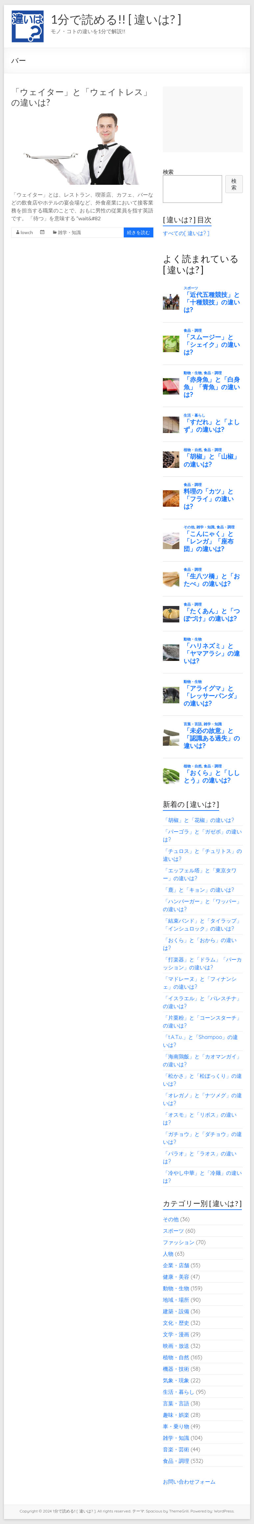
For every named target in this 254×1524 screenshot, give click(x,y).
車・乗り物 (176, 1426)
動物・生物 (176, 1288)
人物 (168, 1253)
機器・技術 (176, 1369)
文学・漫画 (176, 1334)
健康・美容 (176, 1276)
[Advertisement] (203, 119)
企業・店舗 (176, 1265)
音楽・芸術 (176, 1449)
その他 (171, 1219)
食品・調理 (176, 1461)
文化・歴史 (176, 1322)
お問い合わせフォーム (189, 1481)
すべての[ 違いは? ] (186, 233)
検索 (168, 172)
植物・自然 (176, 1357)
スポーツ (173, 1230)
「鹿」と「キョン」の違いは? (198, 889)
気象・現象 (176, 1380)
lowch (27, 232)
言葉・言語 (176, 1403)
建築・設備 (176, 1311)
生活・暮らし (178, 1392)
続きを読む (138, 232)
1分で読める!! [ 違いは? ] (116, 19)
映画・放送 (176, 1346)
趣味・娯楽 (176, 1415)
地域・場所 (176, 1299)
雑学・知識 (69, 232)
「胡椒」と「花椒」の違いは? (198, 820)
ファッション (178, 1242)
